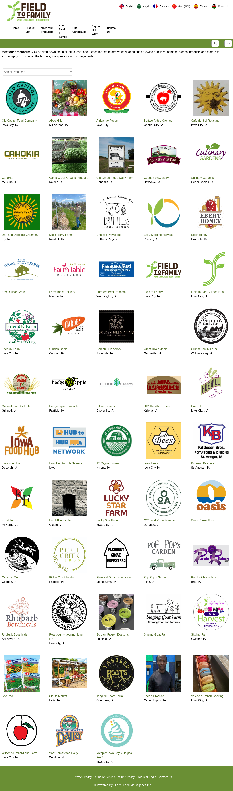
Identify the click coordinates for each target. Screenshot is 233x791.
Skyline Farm (199, 634)
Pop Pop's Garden (155, 577)
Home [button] (15, 30)
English (126, 6)
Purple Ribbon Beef (203, 577)
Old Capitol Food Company (19, 120)
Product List (30, 30)
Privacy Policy (83, 777)
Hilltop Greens (105, 406)
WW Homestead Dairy (63, 753)
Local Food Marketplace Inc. (133, 785)
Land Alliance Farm (61, 520)
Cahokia (7, 177)
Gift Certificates (79, 30)
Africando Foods (107, 120)
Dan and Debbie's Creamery (20, 234)
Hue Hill (196, 406)
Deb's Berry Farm (60, 234)
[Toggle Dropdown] (215, 43)
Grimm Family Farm (204, 349)
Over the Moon (11, 577)
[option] (143, 6)
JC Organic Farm (107, 463)
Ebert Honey (199, 234)
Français (161, 6)
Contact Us (111, 30)
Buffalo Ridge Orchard (158, 120)
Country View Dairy (156, 177)
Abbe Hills (55, 120)
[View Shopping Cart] (228, 43)
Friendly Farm (11, 349)
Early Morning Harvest (158, 234)
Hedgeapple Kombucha (64, 406)
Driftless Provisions (108, 234)
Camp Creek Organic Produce (68, 177)
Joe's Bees (151, 463)
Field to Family (153, 291)
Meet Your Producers (47, 30)
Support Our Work (97, 30)
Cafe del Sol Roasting (205, 120)
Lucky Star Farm (107, 520)
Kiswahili (220, 6)
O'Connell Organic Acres (160, 520)
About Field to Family (63, 31)
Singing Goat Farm (156, 634)
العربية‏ (143, 6)
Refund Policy (126, 777)
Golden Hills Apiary (108, 349)
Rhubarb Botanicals (14, 634)
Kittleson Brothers (202, 463)
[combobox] (126, 6)
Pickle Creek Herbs (61, 577)
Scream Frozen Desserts (112, 634)
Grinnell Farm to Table (16, 406)
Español (201, 6)
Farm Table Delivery (62, 291)
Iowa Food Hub (12, 463)
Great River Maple (155, 349)
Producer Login (146, 777)
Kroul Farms (10, 520)
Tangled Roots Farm (109, 696)
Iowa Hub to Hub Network (65, 463)
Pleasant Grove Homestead (114, 577)
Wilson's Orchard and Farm (19, 753)
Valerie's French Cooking (207, 696)
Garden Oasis (58, 349)
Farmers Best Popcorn (111, 291)
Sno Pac (7, 696)
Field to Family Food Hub (207, 291)
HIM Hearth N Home (157, 406)
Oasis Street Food (203, 520)
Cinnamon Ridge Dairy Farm (114, 177)
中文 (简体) (181, 6)
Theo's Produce (154, 696)
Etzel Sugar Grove (14, 291)
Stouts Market (58, 696)
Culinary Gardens (202, 177)
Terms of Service (104, 777)
